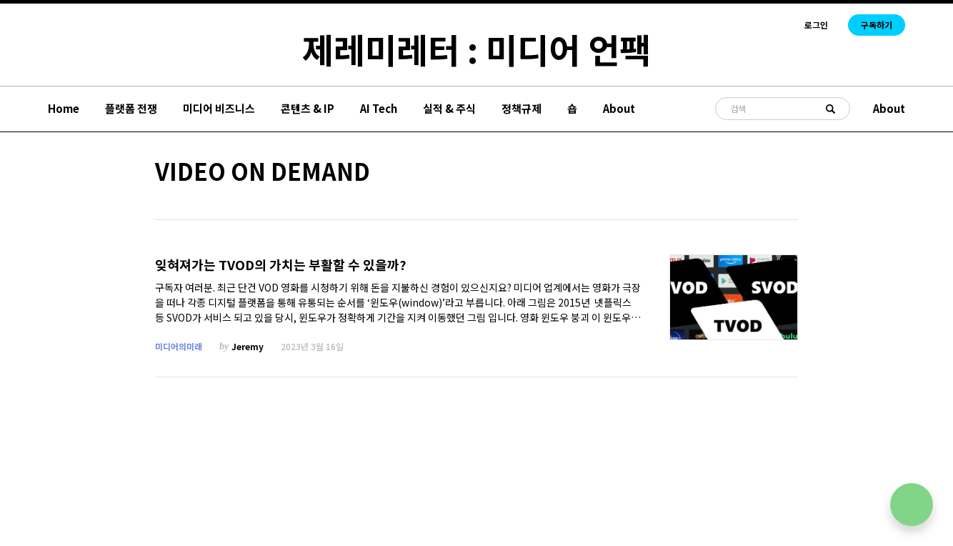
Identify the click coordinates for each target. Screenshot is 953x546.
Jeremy (247, 346)
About (619, 108)
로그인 (816, 25)
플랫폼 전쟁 (131, 108)
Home (63, 108)
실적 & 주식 (449, 108)
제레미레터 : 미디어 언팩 (476, 48)
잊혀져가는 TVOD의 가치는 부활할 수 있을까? (280, 265)
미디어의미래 (178, 346)
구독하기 (876, 25)
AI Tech (378, 108)
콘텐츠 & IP (307, 108)
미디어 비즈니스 (219, 108)
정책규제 (522, 108)
